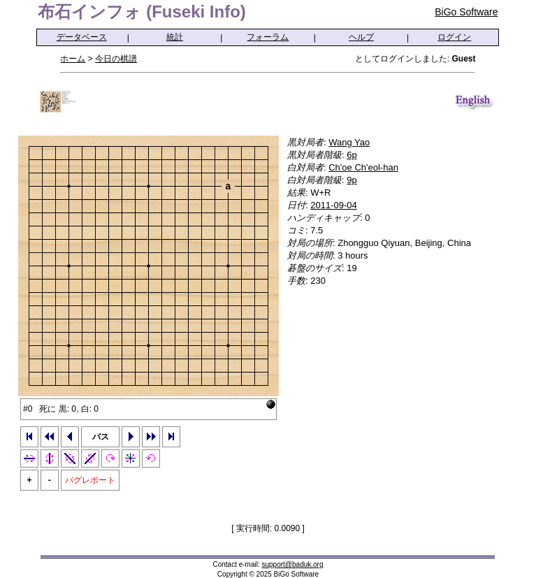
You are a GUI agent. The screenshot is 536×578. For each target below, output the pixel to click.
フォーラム (268, 37)
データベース (82, 37)
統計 (174, 37)
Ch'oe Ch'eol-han (363, 167)
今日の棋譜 (116, 59)
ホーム (72, 59)
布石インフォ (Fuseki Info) (141, 11)
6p (351, 155)
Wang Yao (349, 142)
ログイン (454, 37)
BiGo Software (466, 11)
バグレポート (90, 480)
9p (351, 180)
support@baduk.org (293, 564)
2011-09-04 (333, 205)
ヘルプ (361, 37)
